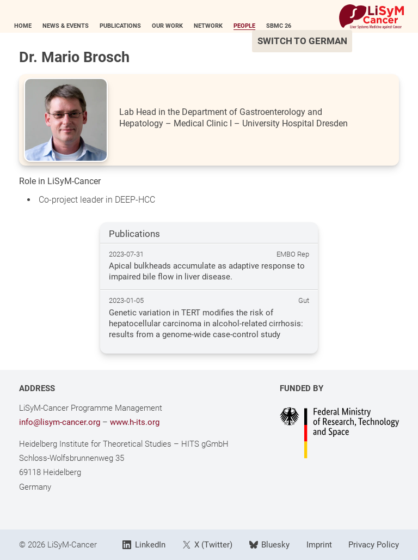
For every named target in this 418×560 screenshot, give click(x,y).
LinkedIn (143, 545)
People (249, 26)
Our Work (172, 26)
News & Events (70, 26)
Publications (125, 26)
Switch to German (307, 41)
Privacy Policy (373, 545)
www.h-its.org (134, 422)
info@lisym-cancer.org (59, 422)
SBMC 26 (283, 26)
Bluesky (269, 545)
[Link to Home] (367, 16)
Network (213, 26)
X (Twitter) (207, 545)
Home (27, 26)
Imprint (319, 545)
